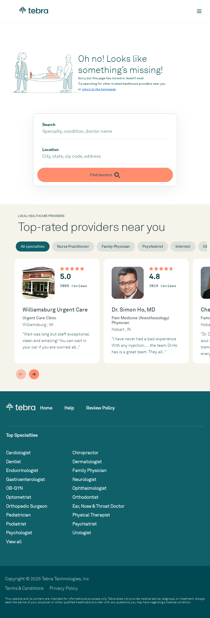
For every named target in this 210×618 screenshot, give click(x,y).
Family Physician (116, 246)
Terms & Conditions (24, 588)
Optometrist (18, 497)
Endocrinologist (22, 470)
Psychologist (19, 532)
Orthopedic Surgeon (26, 506)
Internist (182, 246)
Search (48, 125)
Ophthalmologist (89, 488)
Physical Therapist (91, 515)
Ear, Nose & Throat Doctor (98, 506)
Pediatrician (18, 515)
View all (14, 541)
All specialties (33, 246)
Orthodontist (85, 497)
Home (46, 407)
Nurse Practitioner (73, 246)
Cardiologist (18, 452)
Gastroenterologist (25, 479)
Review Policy (100, 407)
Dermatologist (87, 461)
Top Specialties (22, 435)
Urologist (81, 532)
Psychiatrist (152, 246)
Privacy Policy (64, 588)
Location (50, 150)
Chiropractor (85, 452)
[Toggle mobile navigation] (199, 11)
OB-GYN (14, 488)
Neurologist (84, 479)
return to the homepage (99, 89)
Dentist (13, 461)
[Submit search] (105, 175)
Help (69, 407)
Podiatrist (16, 523)
